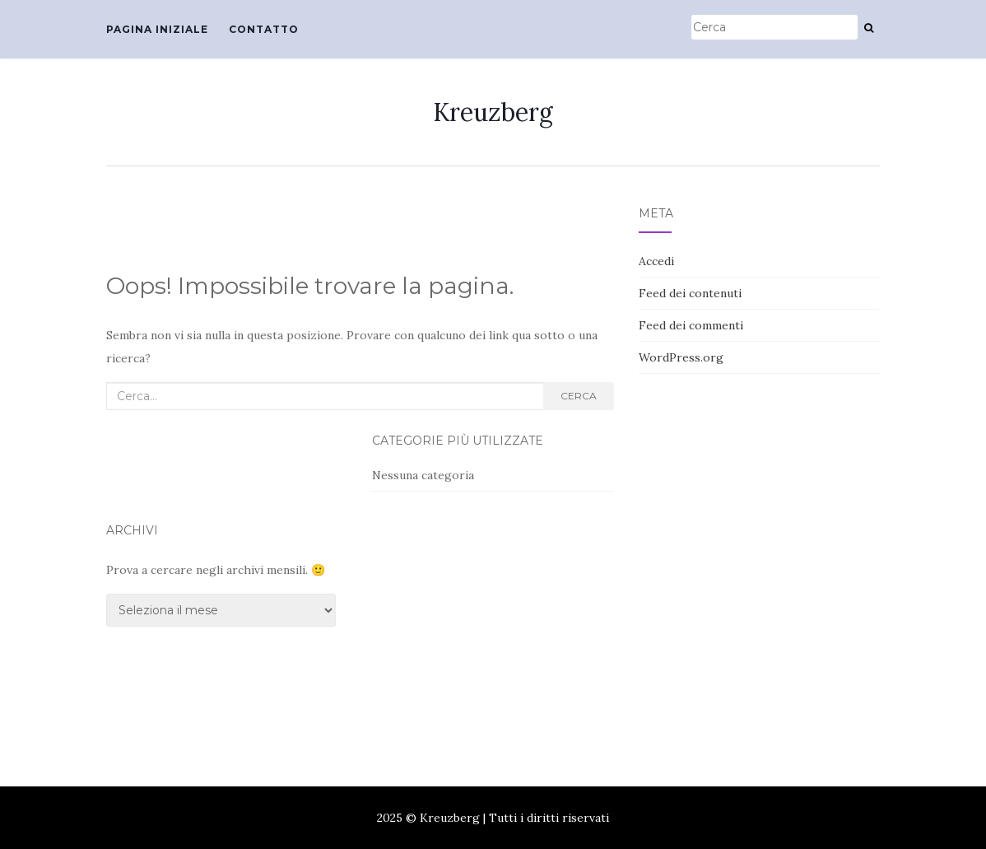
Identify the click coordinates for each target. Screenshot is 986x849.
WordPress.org (681, 357)
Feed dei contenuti (690, 293)
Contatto (264, 29)
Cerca (578, 396)
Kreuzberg (493, 112)
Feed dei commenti (691, 325)
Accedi (656, 261)
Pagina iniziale (157, 29)
